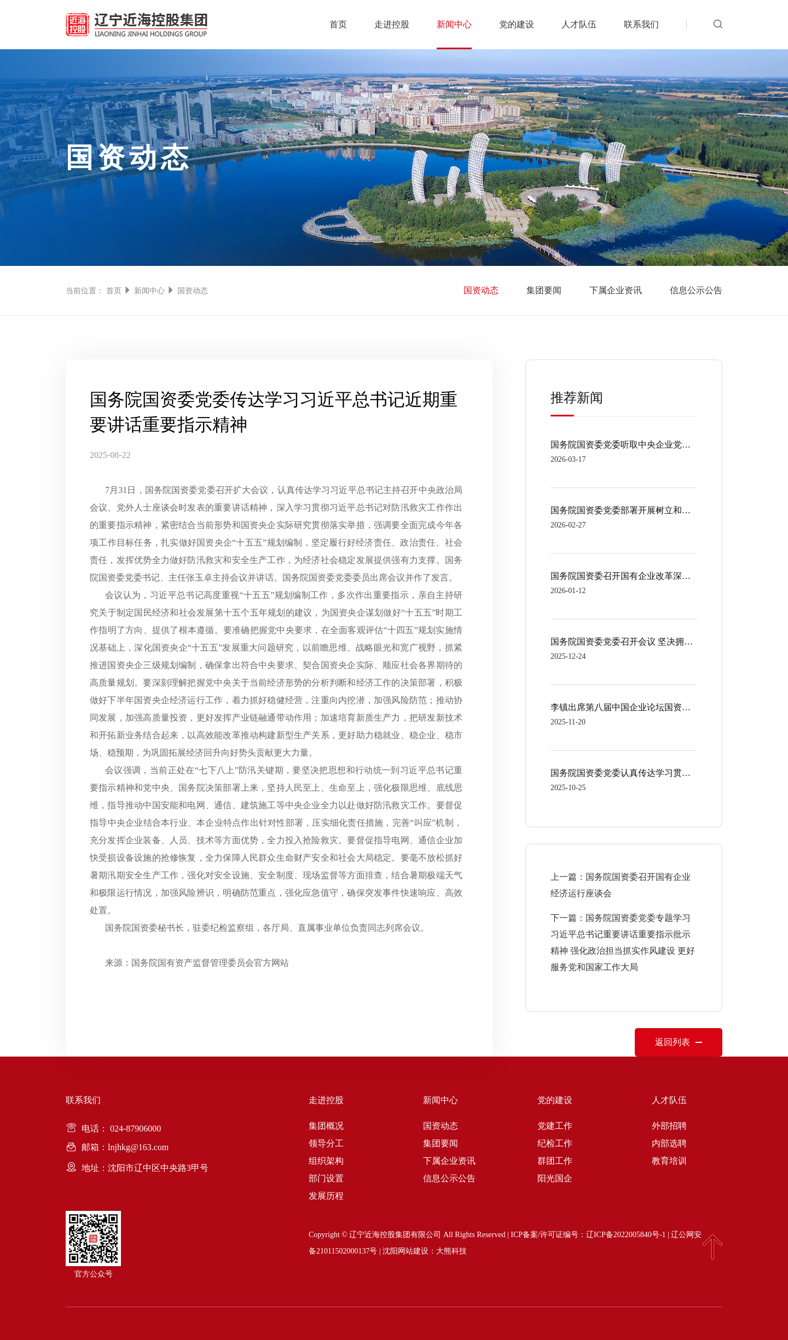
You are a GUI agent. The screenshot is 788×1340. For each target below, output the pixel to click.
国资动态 (192, 291)
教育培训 (669, 1160)
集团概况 (326, 1125)
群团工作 (554, 1160)
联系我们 (641, 24)
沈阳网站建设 (405, 1251)
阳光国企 (554, 1178)
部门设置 (326, 1178)
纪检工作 (554, 1143)
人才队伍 (578, 24)
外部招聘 (669, 1125)
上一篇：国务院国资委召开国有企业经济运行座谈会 (621, 885)
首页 (338, 24)
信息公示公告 (696, 290)
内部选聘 (669, 1143)
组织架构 (326, 1160)
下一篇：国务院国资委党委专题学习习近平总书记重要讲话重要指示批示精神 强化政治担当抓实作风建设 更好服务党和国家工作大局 (623, 942)
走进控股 (391, 24)
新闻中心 (454, 24)
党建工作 (554, 1125)
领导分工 (326, 1143)
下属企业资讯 (614, 290)
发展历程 (326, 1195)
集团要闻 (540, 290)
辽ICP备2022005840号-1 (625, 1235)
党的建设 (516, 24)
